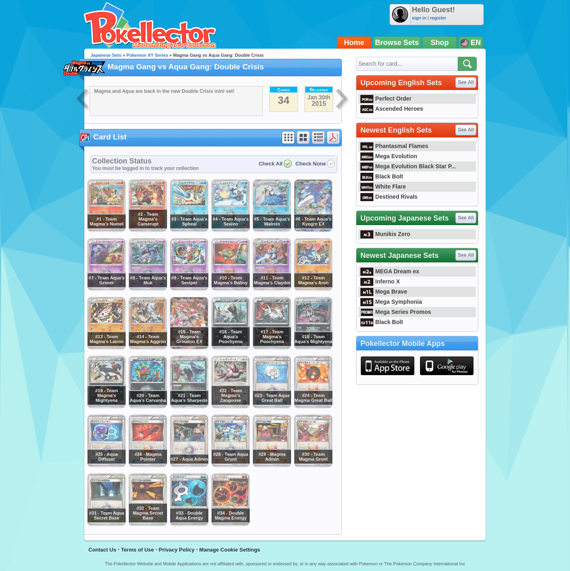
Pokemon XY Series (147, 55)
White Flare (383, 186)
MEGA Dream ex (389, 271)
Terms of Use (137, 550)
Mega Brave (383, 291)
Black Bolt (381, 176)
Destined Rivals (389, 196)
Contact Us (102, 550)
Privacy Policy (177, 550)
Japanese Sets (105, 55)
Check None (311, 164)
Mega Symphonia (391, 301)
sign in (419, 17)
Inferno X (380, 281)
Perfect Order (385, 98)
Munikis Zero (385, 234)
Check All (271, 164)
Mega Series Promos (395, 312)
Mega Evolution (388, 156)
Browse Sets (397, 43)
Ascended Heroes (391, 108)
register (438, 17)
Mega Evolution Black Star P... (408, 166)
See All (466, 82)
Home (354, 43)
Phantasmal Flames (394, 146)
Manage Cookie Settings (229, 550)
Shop (440, 43)
